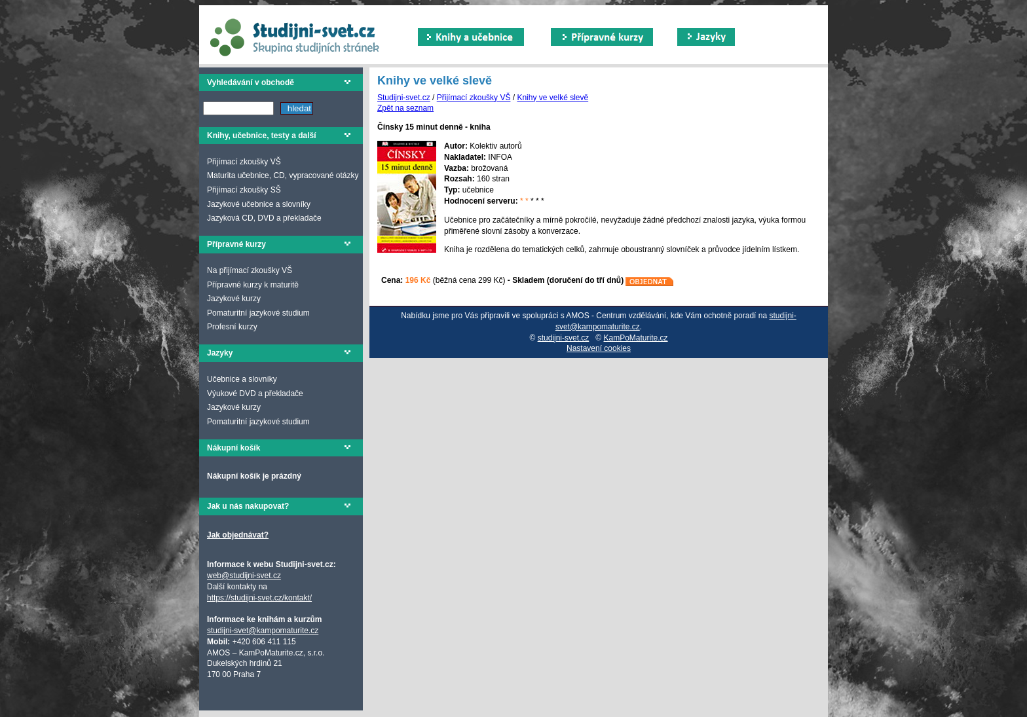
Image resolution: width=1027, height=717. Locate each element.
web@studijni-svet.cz (244, 575)
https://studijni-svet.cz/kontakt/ (259, 597)
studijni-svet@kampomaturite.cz (262, 630)
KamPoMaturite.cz (636, 337)
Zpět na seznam (405, 108)
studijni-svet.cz (563, 337)
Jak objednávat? (238, 535)
